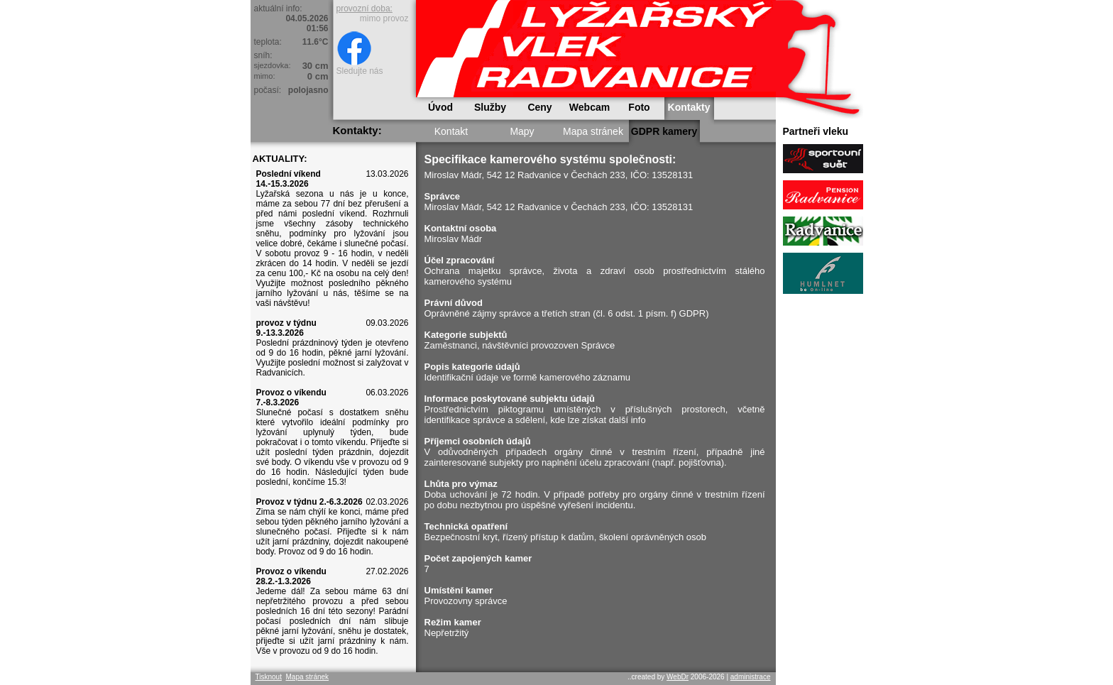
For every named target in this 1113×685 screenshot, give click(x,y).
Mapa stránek (593, 131)
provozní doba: (364, 8)
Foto (638, 107)
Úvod (440, 107)
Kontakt (451, 131)
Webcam (589, 107)
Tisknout (269, 677)
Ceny (539, 107)
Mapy (522, 131)
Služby (490, 107)
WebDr (678, 677)
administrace (750, 677)
